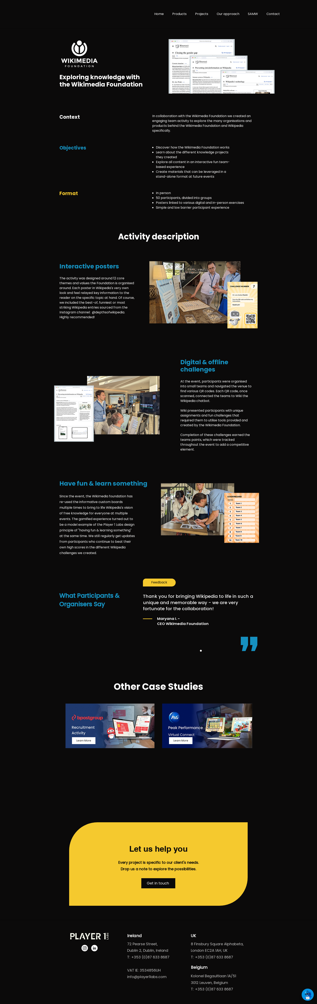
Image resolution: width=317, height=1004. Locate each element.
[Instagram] (84, 948)
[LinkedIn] (94, 948)
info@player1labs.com (147, 976)
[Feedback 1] (201, 651)
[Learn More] (83, 740)
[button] (158, 883)
